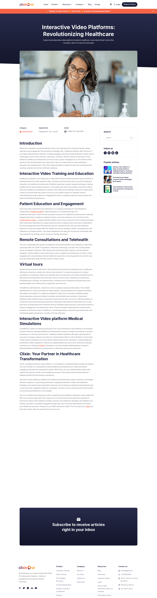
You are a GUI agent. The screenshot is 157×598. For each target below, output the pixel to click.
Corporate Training (62, 570)
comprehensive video (28, 220)
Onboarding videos (104, 595)
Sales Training (61, 574)
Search (107, 132)
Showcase (101, 574)
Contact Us (81, 578)
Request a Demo (130, 4)
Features (59, 595)
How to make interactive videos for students (105, 588)
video (88, 406)
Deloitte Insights (37, 212)
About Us (80, 570)
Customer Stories (104, 578)
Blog (90, 4)
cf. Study (41, 345)
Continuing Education (63, 585)
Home (46, 4)
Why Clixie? (81, 582)
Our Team (80, 574)
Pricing (97, 4)
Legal (100, 582)
